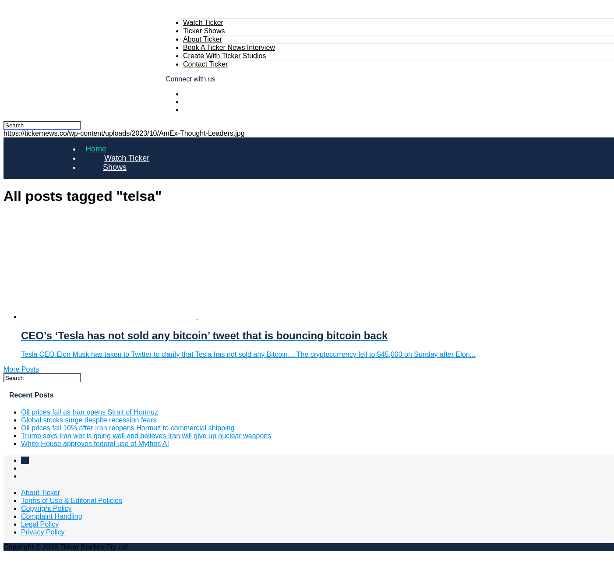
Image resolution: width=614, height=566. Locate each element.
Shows (115, 167)
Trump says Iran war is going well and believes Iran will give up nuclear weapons (146, 435)
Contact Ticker (205, 64)
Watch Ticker (203, 22)
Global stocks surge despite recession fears (88, 420)
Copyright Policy (46, 508)
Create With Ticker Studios (224, 56)
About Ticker (202, 39)
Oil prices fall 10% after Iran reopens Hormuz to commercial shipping (127, 428)
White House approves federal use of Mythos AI (95, 443)
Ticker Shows (204, 31)
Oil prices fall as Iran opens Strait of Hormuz (89, 412)
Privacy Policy (43, 532)
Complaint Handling (51, 516)
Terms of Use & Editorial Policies (71, 500)
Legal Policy (40, 524)
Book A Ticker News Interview (229, 47)
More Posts (21, 369)
